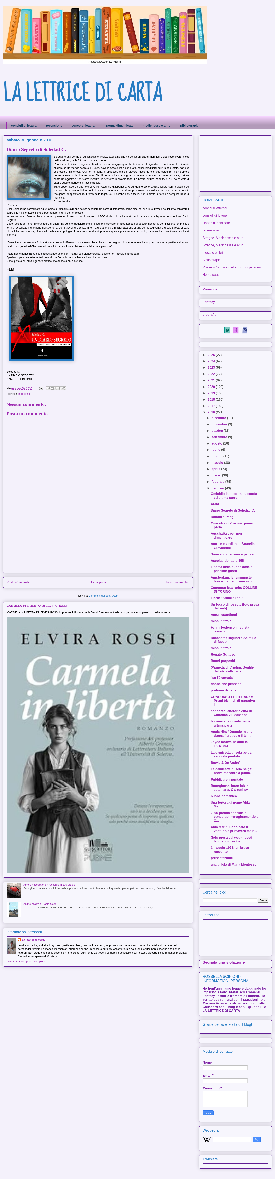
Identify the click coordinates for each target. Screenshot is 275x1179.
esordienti (24, 393)
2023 (212, 367)
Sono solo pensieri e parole (232, 554)
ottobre (218, 430)
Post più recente (18, 582)
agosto (217, 443)
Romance (210, 289)
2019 (212, 393)
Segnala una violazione (224, 962)
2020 (212, 387)
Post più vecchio (177, 582)
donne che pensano (226, 684)
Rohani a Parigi (222, 517)
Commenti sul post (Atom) (104, 595)
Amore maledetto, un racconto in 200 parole (49, 884)
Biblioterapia (189, 125)
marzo (217, 475)
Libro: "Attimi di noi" (227, 598)
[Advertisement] (98, 541)
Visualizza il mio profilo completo (26, 961)
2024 (212, 361)
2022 (212, 374)
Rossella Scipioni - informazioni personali (232, 267)
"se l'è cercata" (222, 677)
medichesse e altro (156, 125)
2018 (212, 399)
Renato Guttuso (223, 654)
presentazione (222, 858)
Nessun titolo (221, 621)
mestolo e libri (213, 252)
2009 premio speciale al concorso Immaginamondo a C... (234, 816)
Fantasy (209, 302)
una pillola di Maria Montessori (235, 864)
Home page (98, 582)
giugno (217, 456)
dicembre (219, 418)
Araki (215, 504)
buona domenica (224, 796)
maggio (218, 462)
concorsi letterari (84, 125)
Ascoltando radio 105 (227, 560)
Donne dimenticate (119, 125)
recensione (54, 125)
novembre (220, 424)
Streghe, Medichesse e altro (223, 238)
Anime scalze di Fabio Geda (40, 903)
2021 (212, 380)
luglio (216, 449)
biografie (209, 314)
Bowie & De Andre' (225, 762)
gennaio (218, 488)
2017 (212, 406)
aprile (216, 469)
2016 (212, 412)
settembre (220, 437)
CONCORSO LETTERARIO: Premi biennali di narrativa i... (233, 700)
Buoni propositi (223, 661)
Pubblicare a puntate (227, 779)
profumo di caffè (223, 690)
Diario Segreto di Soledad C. (233, 510)
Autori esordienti (224, 614)
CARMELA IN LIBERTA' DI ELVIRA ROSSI (37, 605)
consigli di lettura (24, 125)
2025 (212, 355)
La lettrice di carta (33, 939)
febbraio (218, 481)
